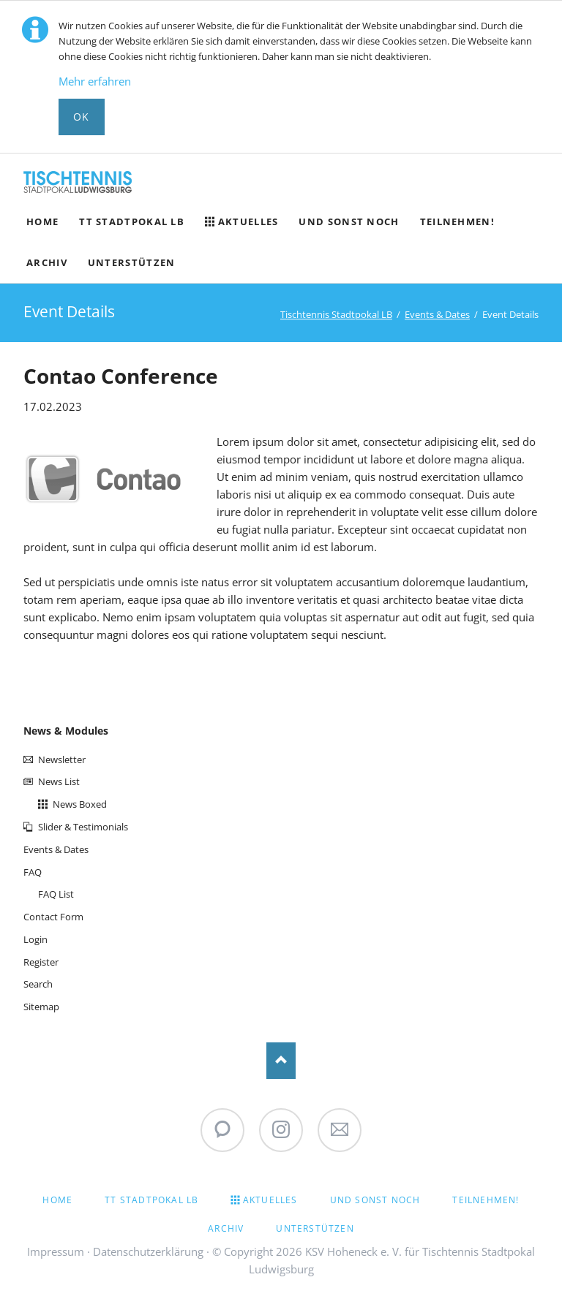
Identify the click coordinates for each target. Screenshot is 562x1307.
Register (41, 962)
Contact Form (53, 916)
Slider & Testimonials (83, 826)
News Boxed (80, 804)
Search (38, 983)
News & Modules (65, 731)
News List (59, 781)
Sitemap (41, 1006)
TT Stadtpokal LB (151, 1200)
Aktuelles (270, 1200)
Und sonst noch (375, 1200)
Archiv (226, 1228)
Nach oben (281, 1060)
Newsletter (62, 759)
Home (57, 1200)
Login (35, 939)
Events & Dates (437, 314)
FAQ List (56, 894)
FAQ (32, 872)
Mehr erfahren (95, 81)
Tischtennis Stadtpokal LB (336, 314)
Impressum (55, 1251)
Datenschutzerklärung (148, 1251)
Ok (81, 117)
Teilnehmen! (485, 1200)
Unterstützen (314, 1228)
